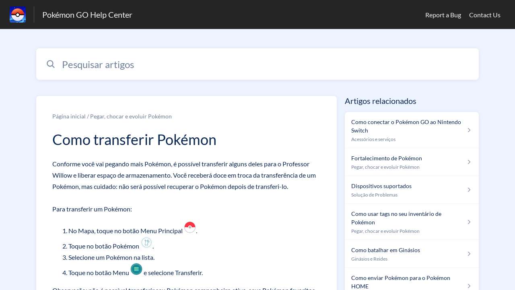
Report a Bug (443, 15)
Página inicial (69, 116)
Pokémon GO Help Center (87, 14)
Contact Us (485, 15)
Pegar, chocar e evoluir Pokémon (131, 116)
